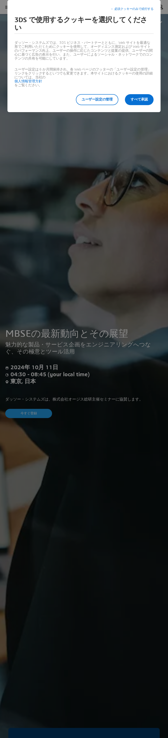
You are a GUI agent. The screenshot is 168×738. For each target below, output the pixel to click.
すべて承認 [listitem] (139, 99)
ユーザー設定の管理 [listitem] (96, 99)
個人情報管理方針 (28, 81)
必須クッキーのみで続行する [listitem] (134, 9)
